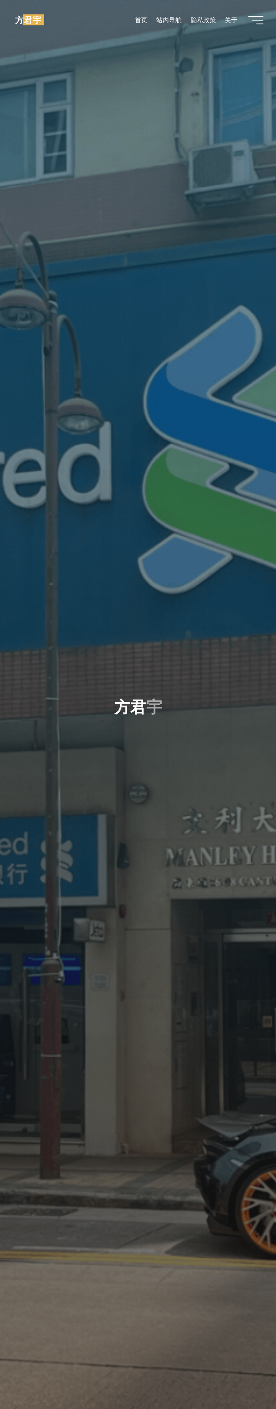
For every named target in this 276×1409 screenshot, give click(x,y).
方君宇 (28, 19)
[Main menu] (255, 20)
